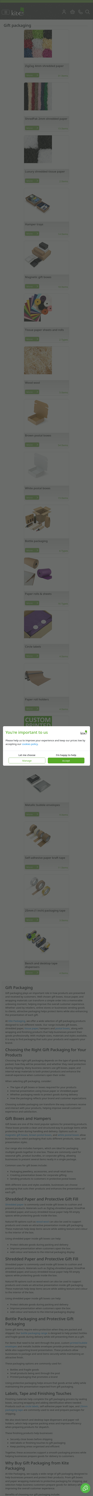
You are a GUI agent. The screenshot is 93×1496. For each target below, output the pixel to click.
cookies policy (30, 744)
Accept (66, 760)
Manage (27, 760)
